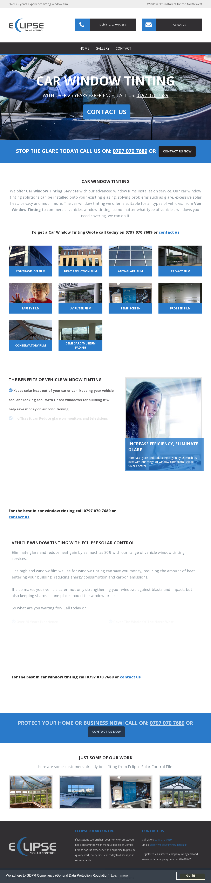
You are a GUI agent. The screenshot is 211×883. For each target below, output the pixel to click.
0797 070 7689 (153, 95)
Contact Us (106, 112)
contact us (169, 232)
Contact (123, 48)
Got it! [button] (190, 875)
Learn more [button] (119, 875)
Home (84, 48)
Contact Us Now (177, 151)
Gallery (102, 48)
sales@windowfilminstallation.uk (168, 845)
